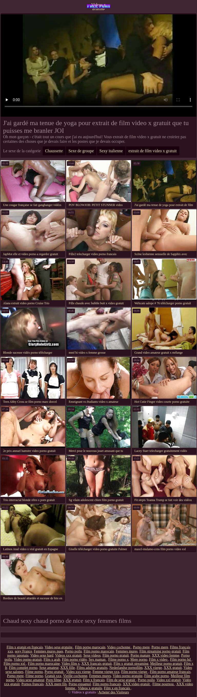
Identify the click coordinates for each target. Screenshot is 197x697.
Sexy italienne (111, 151)
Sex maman (97, 659)
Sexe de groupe (81, 151)
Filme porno (34, 672)
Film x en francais (117, 688)
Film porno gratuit (115, 655)
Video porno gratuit (28, 659)
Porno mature (140, 655)
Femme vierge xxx (106, 672)
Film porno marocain (90, 647)
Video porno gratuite (127, 676)
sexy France (23, 651)
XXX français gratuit (97, 664)
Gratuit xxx (53, 676)
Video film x (71, 664)
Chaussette (54, 151)
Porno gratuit (54, 672)
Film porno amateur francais (170, 672)
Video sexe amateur (30, 680)
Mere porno (138, 659)
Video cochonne (119, 647)
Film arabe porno (156, 676)
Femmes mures (126, 651)
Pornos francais (33, 684)
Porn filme (54, 680)
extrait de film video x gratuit (153, 151)
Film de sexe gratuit (121, 680)
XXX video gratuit (137, 684)
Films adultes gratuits (92, 668)
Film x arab (52, 659)
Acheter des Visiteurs (113, 692)
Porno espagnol (80, 684)
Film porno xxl (15, 664)
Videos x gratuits (90, 688)
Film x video (158, 659)
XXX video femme (165, 655)
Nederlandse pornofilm (125, 668)
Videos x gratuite (98, 6)
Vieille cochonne (75, 676)
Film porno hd (181, 659)
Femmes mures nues (48, 651)
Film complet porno (23, 668)
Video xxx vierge (78, 672)
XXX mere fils (56, 684)
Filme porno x (118, 659)
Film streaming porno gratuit (160, 651)
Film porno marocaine (44, 664)
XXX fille (67, 668)
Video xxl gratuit (168, 680)
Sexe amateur (48, 668)
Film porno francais (107, 684)
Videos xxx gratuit (68, 655)
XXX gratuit (173, 668)
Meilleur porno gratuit (166, 664)
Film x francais (94, 680)
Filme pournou (163, 684)
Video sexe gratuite (59, 647)
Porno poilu (73, 651)
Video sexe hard (41, 655)
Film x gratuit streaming (131, 664)
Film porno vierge (134, 672)
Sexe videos (92, 655)
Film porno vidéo (74, 659)
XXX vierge (153, 668)
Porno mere (141, 647)
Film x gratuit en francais (25, 647)
